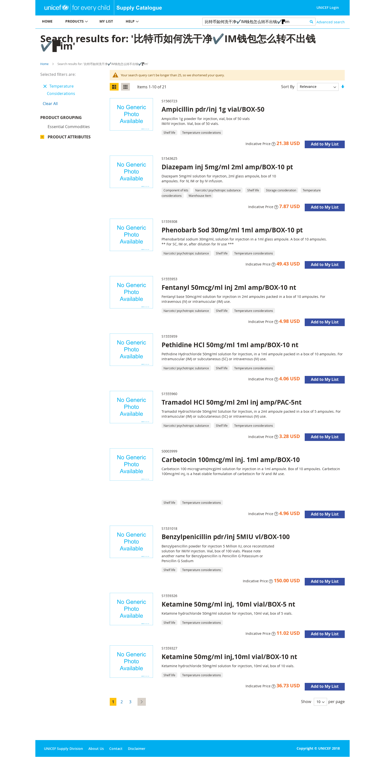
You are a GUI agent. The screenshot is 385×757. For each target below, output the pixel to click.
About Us (96, 748)
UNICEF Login (327, 7)
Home (44, 64)
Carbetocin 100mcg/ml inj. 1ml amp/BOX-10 (231, 459)
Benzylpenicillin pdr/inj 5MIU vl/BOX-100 (226, 536)
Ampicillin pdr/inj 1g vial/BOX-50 (213, 109)
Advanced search (330, 22)
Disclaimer (136, 748)
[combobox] (259, 22)
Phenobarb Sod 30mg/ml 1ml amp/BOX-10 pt (232, 230)
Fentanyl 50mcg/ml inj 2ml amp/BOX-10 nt (229, 287)
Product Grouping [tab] (68, 118)
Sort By (287, 86)
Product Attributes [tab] (69, 138)
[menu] (113, 21)
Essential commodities (69, 128)
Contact (116, 748)
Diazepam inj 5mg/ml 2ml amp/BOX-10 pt (227, 166)
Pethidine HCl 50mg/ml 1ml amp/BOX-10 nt (230, 344)
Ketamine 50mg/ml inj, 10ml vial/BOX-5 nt (228, 604)
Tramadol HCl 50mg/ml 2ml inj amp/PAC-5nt (232, 402)
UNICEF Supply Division (63, 748)
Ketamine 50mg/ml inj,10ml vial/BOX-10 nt (229, 656)
